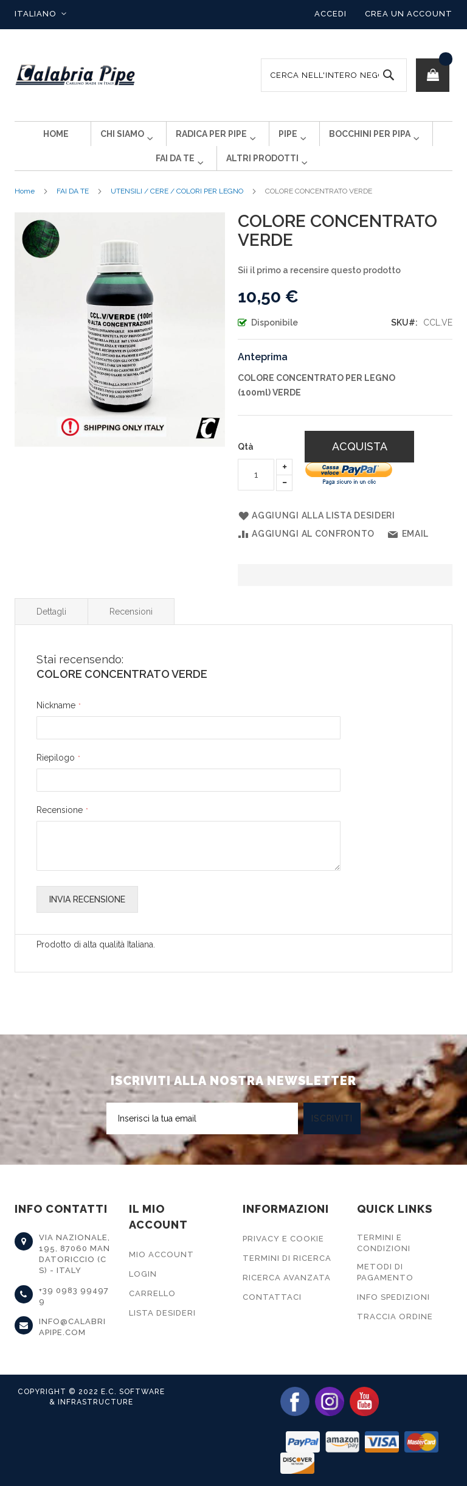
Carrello (152, 1293)
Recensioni (131, 631)
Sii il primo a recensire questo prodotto (319, 290)
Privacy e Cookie (283, 1238)
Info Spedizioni (393, 1297)
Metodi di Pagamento (385, 1272)
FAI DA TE (73, 210)
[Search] (388, 75)
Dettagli (51, 631)
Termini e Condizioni (383, 1243)
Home (25, 210)
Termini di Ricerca (287, 1258)
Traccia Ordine (395, 1316)
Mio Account (161, 1254)
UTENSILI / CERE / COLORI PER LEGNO (177, 210)
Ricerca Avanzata (287, 1277)
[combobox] (334, 75)
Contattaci (272, 1297)
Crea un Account (408, 13)
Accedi (330, 13)
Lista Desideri (162, 1312)
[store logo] (75, 75)
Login (143, 1273)
